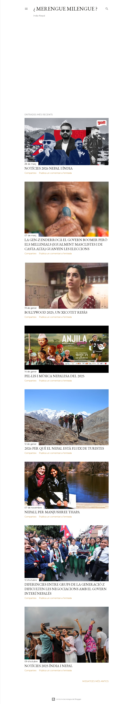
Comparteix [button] (30, 173)
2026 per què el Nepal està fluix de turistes (64, 448)
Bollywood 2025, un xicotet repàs (56, 312)
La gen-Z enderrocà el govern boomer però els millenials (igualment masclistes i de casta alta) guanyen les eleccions (66, 244)
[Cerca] (107, 8)
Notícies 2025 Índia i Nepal (49, 666)
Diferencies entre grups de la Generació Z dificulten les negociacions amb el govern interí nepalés (66, 589)
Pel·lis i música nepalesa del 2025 (55, 376)
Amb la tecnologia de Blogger (66, 699)
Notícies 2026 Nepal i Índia (49, 168)
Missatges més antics (95, 681)
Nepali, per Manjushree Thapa (52, 512)
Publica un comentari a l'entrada (55, 173)
